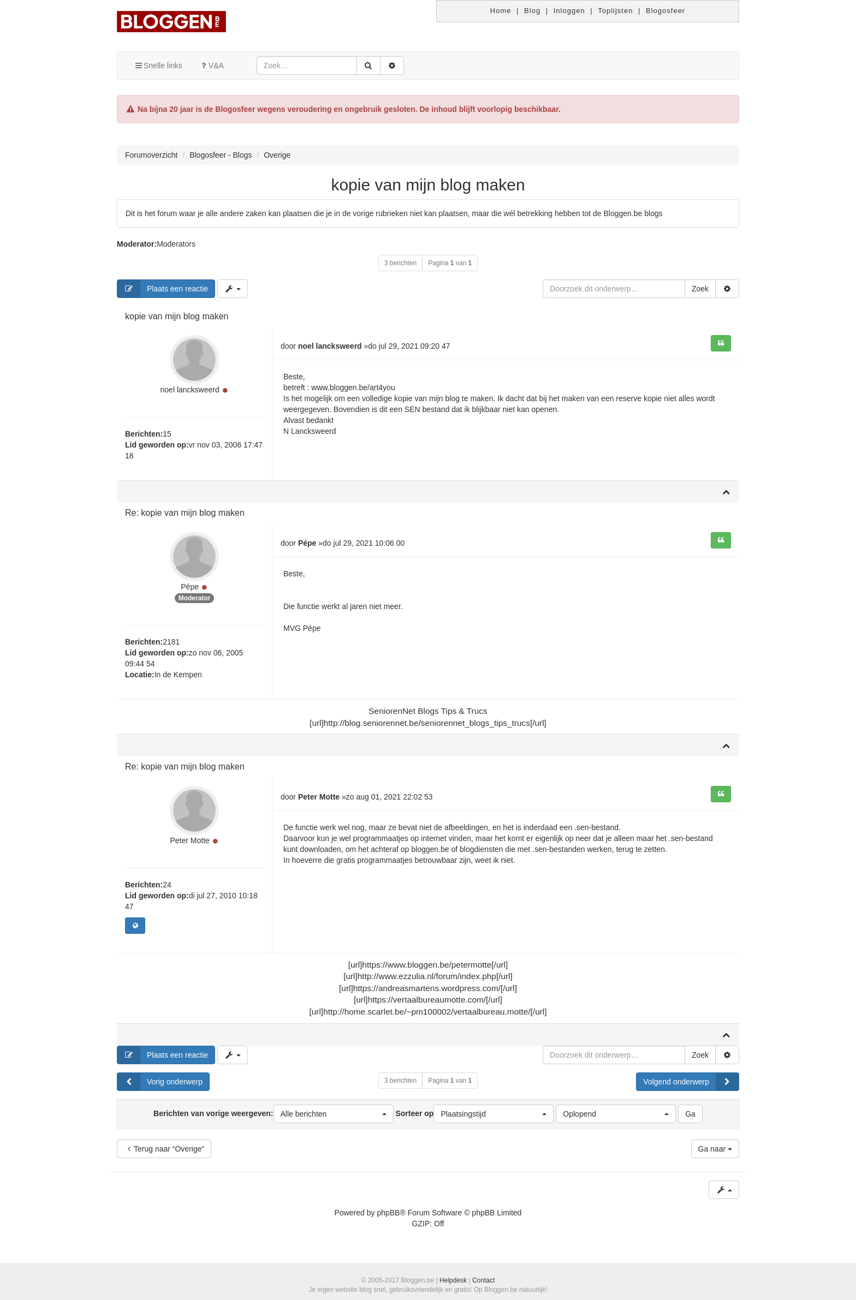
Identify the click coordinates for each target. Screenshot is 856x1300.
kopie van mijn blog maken (428, 185)
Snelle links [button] (158, 65)
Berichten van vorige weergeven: (273, 1114)
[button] (334, 1114)
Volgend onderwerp (691, 1081)
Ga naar (715, 1148)
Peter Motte (189, 840)
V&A (211, 65)
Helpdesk (453, 1280)
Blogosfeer (665, 11)
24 (167, 884)
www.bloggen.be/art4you (353, 387)
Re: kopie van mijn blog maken (185, 512)
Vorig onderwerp (160, 1081)
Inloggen (569, 11)
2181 (171, 641)
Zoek (700, 288)
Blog (532, 11)
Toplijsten (615, 11)
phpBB (388, 1212)
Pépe (190, 586)
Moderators (176, 244)
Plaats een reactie (162, 288)
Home (501, 11)
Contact (483, 1280)
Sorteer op (474, 1114)
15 (167, 434)
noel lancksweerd (189, 389)
